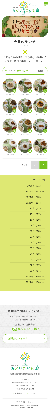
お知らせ (19, 393)
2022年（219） (34, 276)
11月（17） (36, 214)
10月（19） (36, 220)
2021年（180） (34, 282)
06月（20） (36, 242)
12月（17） (36, 208)
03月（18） (36, 259)
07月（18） (36, 237)
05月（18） (36, 248)
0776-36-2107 (28, 329)
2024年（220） (34, 197)
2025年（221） (34, 191)
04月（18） (36, 254)
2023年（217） (34, 203)
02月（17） (36, 265)
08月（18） (36, 231)
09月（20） (36, 225)
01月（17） (36, 271)
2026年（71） (34, 186)
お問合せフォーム (18, 338)
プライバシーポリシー (25, 402)
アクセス (33, 393)
